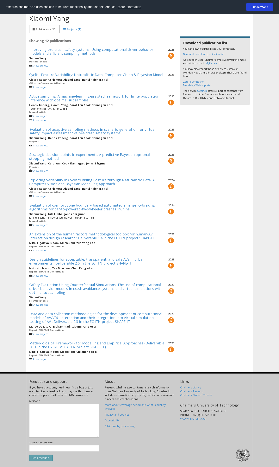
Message (34, 401)
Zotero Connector (193, 81)
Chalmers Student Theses (196, 395)
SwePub (202, 91)
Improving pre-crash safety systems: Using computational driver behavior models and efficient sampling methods (91, 51)
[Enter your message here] (64, 421)
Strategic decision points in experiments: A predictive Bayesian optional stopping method (89, 156)
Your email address (41, 442)
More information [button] (129, 7)
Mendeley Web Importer (197, 85)
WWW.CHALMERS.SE (193, 419)
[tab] (44, 29)
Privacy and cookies (117, 414)
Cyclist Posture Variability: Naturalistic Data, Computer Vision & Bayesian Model (96, 74)
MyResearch (213, 63)
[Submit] (41, 458)
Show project (40, 65)
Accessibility (112, 420)
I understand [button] (259, 7)
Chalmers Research (192, 391)
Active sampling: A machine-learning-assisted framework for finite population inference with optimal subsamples (94, 98)
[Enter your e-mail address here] (64, 448)
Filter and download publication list (203, 54)
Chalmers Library (190, 387)
